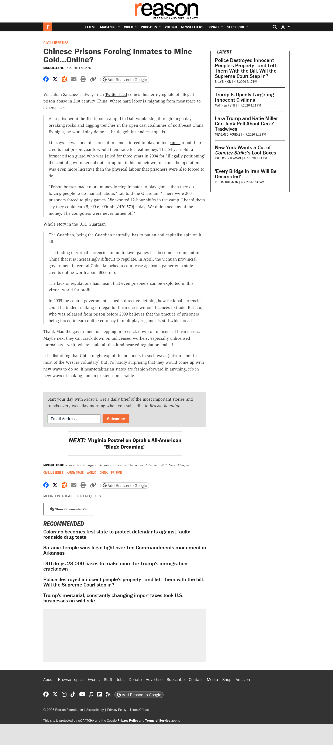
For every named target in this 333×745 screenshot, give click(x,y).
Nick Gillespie (53, 68)
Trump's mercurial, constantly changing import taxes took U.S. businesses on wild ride (113, 598)
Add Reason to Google (125, 79)
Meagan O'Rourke (227, 134)
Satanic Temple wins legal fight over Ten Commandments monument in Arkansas (124, 550)
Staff (108, 679)
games (175, 142)
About (48, 679)
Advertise (154, 679)
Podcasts (149, 27)
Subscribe (236, 27)
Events (94, 679)
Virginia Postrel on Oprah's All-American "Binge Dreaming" (124, 443)
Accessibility (95, 709)
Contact (196, 679)
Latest (90, 27)
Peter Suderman (226, 182)
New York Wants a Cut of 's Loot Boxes (245, 150)
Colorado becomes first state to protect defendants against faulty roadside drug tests (116, 534)
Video (129, 27)
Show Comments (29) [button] (68, 509)
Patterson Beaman (228, 158)
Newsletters (192, 27)
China (198, 125)
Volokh (171, 27)
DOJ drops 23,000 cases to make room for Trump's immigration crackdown (115, 566)
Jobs (120, 679)
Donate (213, 27)
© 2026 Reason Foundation (63, 709)
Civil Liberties (55, 42)
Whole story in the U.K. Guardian (74, 224)
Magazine (108, 27)
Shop (226, 679)
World (91, 472)
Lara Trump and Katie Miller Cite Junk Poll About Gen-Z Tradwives (246, 123)
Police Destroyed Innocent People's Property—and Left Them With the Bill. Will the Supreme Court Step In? (246, 68)
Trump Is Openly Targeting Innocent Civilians (244, 97)
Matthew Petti (225, 105)
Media (212, 679)
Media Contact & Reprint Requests (72, 496)
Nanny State (74, 472)
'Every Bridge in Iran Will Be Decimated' (246, 174)
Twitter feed (116, 94)
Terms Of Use (139, 709)
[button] (285, 27)
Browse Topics (70, 679)
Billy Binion (223, 81)
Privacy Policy (116, 709)
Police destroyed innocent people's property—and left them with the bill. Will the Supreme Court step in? (123, 582)
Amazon (243, 679)
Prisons (117, 472)
